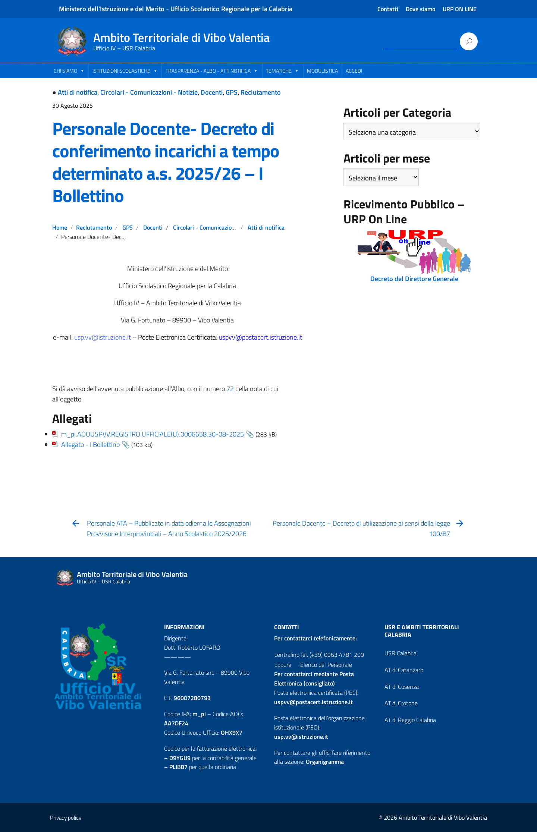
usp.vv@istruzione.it (301, 736)
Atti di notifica (77, 92)
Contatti (387, 8)
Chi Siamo (69, 70)
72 (230, 389)
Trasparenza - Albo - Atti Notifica (212, 70)
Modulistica (322, 71)
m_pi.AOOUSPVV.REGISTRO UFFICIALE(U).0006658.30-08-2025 (152, 434)
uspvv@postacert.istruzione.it (313, 701)
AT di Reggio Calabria (410, 719)
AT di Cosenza (401, 686)
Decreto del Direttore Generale (414, 279)
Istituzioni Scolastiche (125, 70)
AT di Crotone (401, 703)
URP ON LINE (460, 8)
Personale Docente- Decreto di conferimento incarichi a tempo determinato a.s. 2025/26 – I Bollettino (165, 162)
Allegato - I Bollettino (90, 444)
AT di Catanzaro (403, 669)
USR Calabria (400, 653)
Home (59, 227)
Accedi (354, 71)
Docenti (212, 92)
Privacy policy (65, 817)
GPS (232, 92)
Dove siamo (420, 8)
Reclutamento (261, 92)
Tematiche (282, 70)
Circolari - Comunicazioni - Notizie (149, 92)
